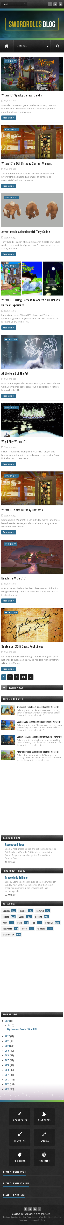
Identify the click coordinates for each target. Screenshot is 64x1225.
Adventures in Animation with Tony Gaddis (26, 231)
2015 (7, 1069)
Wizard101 (12, 129)
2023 (7, 1020)
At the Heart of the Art (14, 373)
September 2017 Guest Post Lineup (22, 646)
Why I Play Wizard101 (14, 441)
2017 (7, 1060)
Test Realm (7, 928)
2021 (7, 1041)
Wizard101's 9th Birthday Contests (22, 509)
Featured (40, 910)
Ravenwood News (14, 845)
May (10, 1025)
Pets (33, 922)
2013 (7, 1079)
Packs (19, 922)
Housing (38, 916)
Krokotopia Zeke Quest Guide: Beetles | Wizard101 (38, 707)
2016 (7, 1065)
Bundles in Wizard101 (13, 578)
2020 (7, 1046)
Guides (22, 916)
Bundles (12, 61)
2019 (7, 1050)
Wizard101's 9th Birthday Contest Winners (26, 163)
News (5, 922)
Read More (7, 117)
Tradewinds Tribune (16, 877)
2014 (7, 1074)
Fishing (6, 916)
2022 (7, 1036)
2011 (7, 1089)
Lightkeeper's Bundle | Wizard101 (22, 1029)
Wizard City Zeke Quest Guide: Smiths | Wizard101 (38, 751)
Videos (24, 928)
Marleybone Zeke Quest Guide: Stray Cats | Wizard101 (39, 736)
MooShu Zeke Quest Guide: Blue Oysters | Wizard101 (39, 721)
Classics (23, 910)
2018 (7, 1055)
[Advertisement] (32, 796)
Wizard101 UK (8, 934)
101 (23, 677)
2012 (7, 1084)
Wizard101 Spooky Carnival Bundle (21, 95)
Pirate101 (12, 339)
